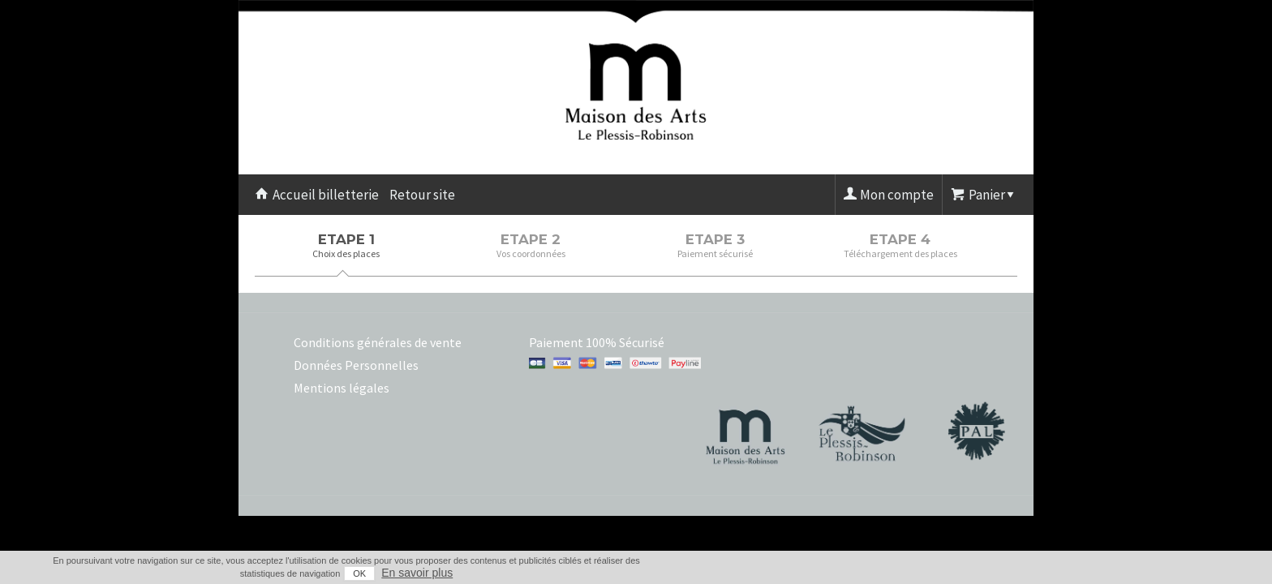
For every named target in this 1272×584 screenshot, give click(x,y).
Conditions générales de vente (378, 342)
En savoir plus (1001, 572)
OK (943, 573)
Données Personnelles (356, 365)
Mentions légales (341, 388)
